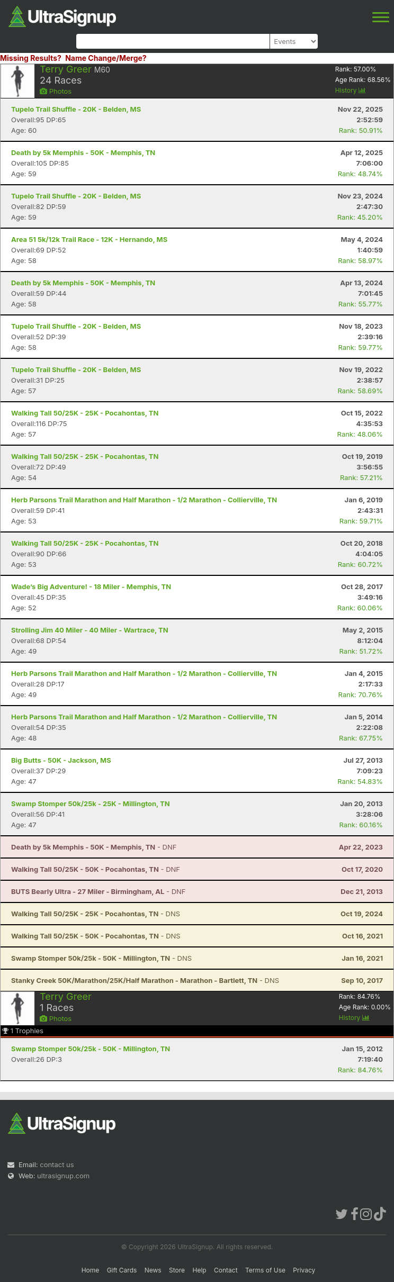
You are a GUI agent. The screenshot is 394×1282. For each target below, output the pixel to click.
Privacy (304, 1270)
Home (91, 1270)
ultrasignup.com (63, 1175)
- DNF (93, 847)
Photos (55, 91)
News (153, 1270)
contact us (57, 1164)
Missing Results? (30, 57)
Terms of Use (265, 1270)
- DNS (95, 913)
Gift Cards (122, 1270)
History (350, 90)
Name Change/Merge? (106, 57)
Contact (226, 1270)
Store (177, 1270)
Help (199, 1270)
